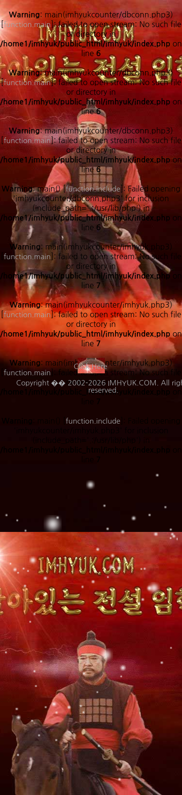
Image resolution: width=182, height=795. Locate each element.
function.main (26, 256)
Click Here (90, 366)
